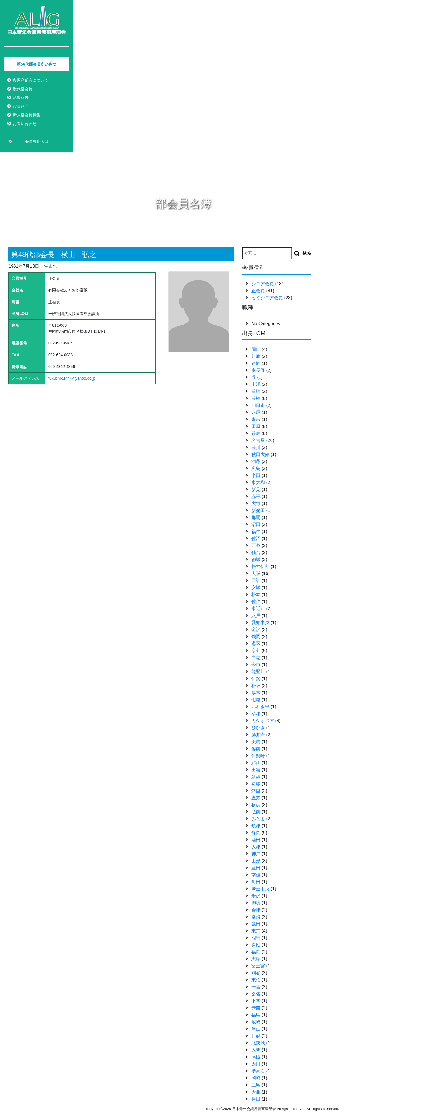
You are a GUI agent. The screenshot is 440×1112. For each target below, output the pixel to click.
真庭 (255, 944)
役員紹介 (21, 106)
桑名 (255, 993)
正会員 (258, 290)
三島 (255, 1085)
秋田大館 (260, 454)
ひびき (258, 727)
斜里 (255, 790)
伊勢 (255, 678)
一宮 (255, 986)
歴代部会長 (23, 89)
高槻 (255, 1057)
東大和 (258, 482)
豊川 (255, 447)
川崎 (255, 356)
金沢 (255, 629)
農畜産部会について (30, 80)
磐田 (255, 1099)
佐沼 (255, 538)
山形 (255, 860)
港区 (255, 643)
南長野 (258, 370)
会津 (255, 909)
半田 (255, 475)
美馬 (255, 741)
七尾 (255, 699)
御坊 (255, 902)
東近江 (258, 608)
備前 (255, 748)
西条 (255, 545)
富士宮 (258, 965)
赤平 (255, 496)
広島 (255, 468)
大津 (255, 846)
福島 (255, 1015)
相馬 (255, 937)
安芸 (255, 1008)
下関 (255, 1001)
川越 (255, 1036)
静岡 (255, 832)
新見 (255, 489)
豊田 (255, 867)
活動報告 (21, 97)
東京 (255, 930)
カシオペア (262, 720)
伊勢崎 (258, 755)
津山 (255, 1029)
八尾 (255, 412)
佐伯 (255, 601)
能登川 (258, 671)
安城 (255, 587)
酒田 (255, 839)
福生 (255, 531)
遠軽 (255, 363)
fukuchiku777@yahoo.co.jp (71, 378)
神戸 (255, 853)
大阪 (255, 573)
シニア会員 (262, 283)
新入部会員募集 (26, 115)
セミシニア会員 (267, 297)
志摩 (255, 958)
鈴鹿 (255, 433)
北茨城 (258, 1043)
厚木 (255, 692)
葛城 (255, 783)
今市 (255, 664)
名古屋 (258, 440)
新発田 (258, 510)
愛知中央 (260, 622)
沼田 (255, 524)
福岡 (255, 951)
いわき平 (260, 706)
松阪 (255, 685)
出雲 (255, 769)
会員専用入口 (37, 141)
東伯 (255, 979)
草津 (255, 713)
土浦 (255, 384)
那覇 (255, 517)
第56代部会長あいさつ (37, 64)
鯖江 (255, 762)
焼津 (255, 825)
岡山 (255, 349)
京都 (255, 650)
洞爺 (255, 461)
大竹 (255, 503)
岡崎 (255, 1078)
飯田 (255, 923)
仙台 (255, 552)
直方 (255, 797)
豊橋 (255, 398)
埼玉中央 (260, 888)
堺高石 (258, 1071)
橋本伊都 (260, 566)
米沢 (255, 895)
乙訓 (255, 580)
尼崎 (255, 1022)
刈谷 (255, 972)
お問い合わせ (24, 123)
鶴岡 (255, 636)
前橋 (255, 391)
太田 (255, 1064)
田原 (255, 426)
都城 (255, 559)
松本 (255, 594)
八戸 (255, 615)
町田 (255, 881)
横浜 (255, 804)
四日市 (258, 405)
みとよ (258, 818)
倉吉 (255, 419)
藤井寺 (258, 734)
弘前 (255, 811)
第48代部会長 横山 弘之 (53, 254)
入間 (255, 1050)
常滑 (255, 916)
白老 (255, 657)
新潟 (255, 776)
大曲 (255, 1092)
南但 (255, 874)
